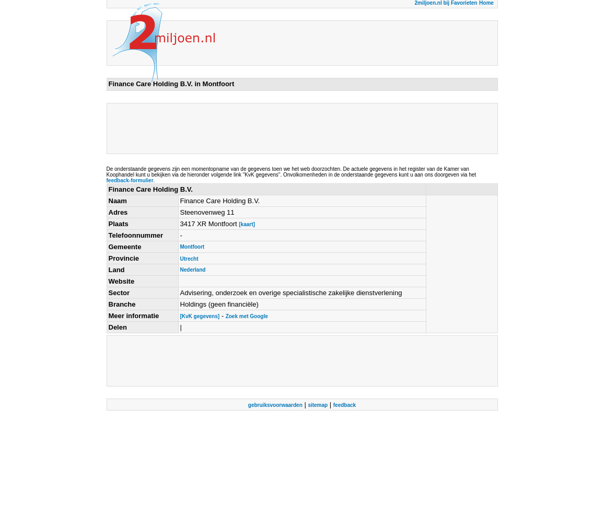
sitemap (318, 405)
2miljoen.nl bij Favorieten (445, 3)
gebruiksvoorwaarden (275, 405)
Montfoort (192, 247)
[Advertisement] (299, 128)
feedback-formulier (130, 180)
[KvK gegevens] (200, 316)
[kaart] (247, 224)
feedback (344, 405)
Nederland (193, 270)
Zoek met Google (247, 316)
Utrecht (189, 259)
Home (486, 3)
